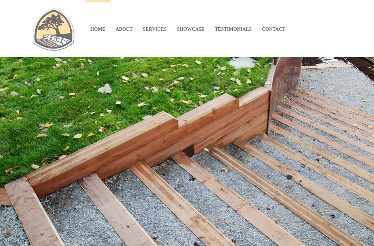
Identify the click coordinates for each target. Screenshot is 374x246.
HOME (97, 29)
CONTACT (273, 29)
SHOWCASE (190, 29)
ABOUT (124, 29)
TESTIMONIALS (233, 29)
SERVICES (155, 29)
